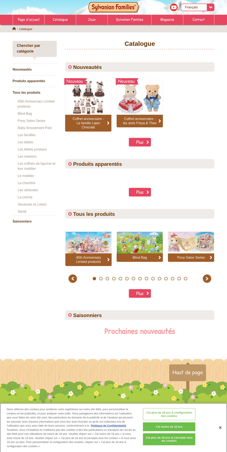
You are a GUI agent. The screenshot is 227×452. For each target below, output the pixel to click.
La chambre (27, 183)
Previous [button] (73, 278)
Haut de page (187, 372)
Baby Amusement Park (35, 128)
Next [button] (207, 278)
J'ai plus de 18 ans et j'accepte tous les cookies (169, 441)
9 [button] (146, 278)
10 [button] (153, 278)
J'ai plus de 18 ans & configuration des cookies (169, 416)
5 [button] (120, 278)
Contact (199, 19)
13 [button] (172, 278)
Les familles (26, 135)
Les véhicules (28, 190)
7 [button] (133, 278)
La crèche (25, 197)
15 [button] (185, 278)
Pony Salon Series (31, 121)
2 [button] (100, 278)
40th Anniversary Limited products (36, 104)
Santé (22, 211)
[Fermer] (220, 429)
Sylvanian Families (129, 19)
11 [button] (159, 278)
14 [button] (179, 278)
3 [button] (107, 278)
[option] (88, 249)
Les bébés (25, 142)
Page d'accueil (29, 19)
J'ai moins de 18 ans (169, 429)
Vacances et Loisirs (32, 204)
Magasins (167, 19)
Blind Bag (25, 113)
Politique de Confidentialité (108, 427)
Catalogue (60, 19)
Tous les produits (26, 92)
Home (14, 28)
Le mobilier (26, 176)
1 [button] (94, 278)
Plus (140, 142)
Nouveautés (22, 69)
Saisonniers (22, 221)
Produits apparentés (29, 81)
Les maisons (27, 156)
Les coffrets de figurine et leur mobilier (36, 166)
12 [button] (166, 278)
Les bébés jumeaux (32, 149)
